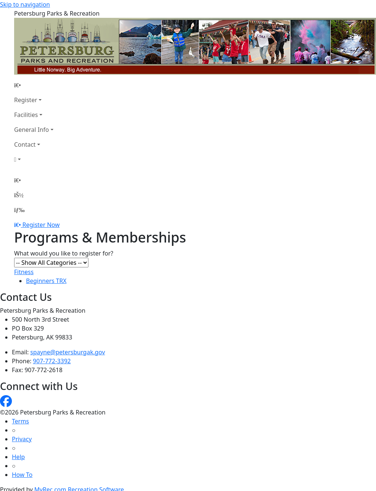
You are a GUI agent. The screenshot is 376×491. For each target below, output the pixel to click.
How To (22, 475)
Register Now (40, 225)
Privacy (22, 439)
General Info (31, 130)
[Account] (34, 159)
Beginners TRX (46, 281)
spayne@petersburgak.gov (67, 352)
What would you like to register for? (63, 253)
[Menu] (19, 209)
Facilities (26, 115)
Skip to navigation (25, 4)
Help (18, 457)
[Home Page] (34, 85)
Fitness (23, 272)
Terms (20, 421)
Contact (25, 144)
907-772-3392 (52, 361)
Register (25, 100)
